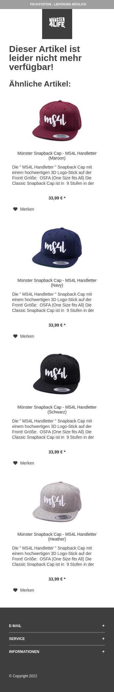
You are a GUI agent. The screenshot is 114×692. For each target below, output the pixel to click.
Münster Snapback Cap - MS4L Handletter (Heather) (57, 536)
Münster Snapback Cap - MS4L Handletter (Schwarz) (57, 409)
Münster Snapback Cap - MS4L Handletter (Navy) (57, 283)
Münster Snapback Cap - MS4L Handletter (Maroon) (57, 155)
